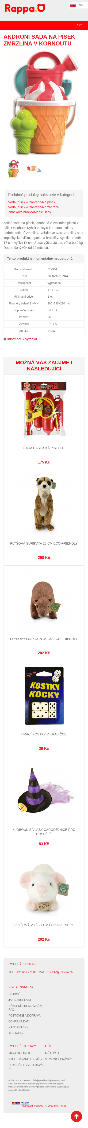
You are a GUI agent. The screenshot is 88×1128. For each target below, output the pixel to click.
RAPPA (52, 324)
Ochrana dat (18, 1021)
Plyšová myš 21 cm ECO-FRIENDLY (44, 925)
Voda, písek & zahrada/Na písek (31, 202)
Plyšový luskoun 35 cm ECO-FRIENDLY (44, 639)
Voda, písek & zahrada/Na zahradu (33, 207)
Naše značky (18, 1027)
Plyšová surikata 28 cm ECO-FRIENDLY (44, 543)
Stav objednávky (58, 1059)
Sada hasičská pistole (44, 448)
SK (81, 5)
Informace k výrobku (22, 339)
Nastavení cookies (32, 1105)
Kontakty (15, 1033)
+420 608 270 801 (26, 972)
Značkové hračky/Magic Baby (29, 212)
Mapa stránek (19, 1053)
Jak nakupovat (19, 1000)
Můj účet (52, 1053)
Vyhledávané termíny (25, 1059)
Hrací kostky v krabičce (44, 734)
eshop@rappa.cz (60, 972)
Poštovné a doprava (24, 1015)
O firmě (14, 994)
